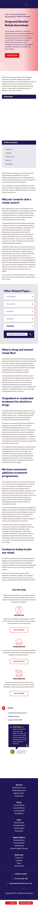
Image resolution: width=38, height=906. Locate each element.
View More (10, 326)
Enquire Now (12, 55)
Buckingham (9, 164)
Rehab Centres (19, 793)
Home (7, 14)
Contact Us (19, 858)
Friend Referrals (19, 843)
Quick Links (19, 855)
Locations (19, 860)
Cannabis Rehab (19, 808)
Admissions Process (19, 788)
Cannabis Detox (19, 825)
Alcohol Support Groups (19, 848)
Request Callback (25, 903)
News (19, 863)
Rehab (19, 802)
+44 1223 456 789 (21, 879)
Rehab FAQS (19, 866)
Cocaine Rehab (19, 811)
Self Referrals (19, 846)
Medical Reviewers (19, 790)
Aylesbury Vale (10, 156)
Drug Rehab (10, 319)
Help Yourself (19, 630)
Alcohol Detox (11, 304)
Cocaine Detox (19, 828)
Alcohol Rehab (11, 296)
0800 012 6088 (21, 874)
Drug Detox (10, 311)
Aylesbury (8, 153)
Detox (19, 820)
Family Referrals (19, 840)
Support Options (19, 837)
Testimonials (19, 796)
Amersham (8, 97)
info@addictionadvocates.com (21, 883)
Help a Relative (19, 661)
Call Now (12, 903)
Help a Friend (19, 693)
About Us (19, 785)
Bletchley (8, 160)
